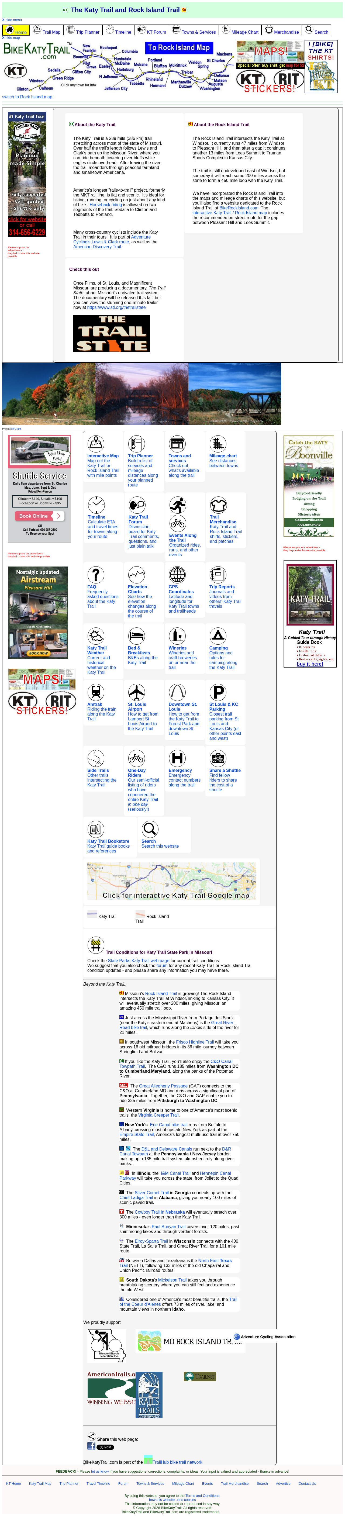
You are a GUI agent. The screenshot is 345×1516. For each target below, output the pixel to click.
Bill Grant (15, 428)
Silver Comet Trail (152, 1192)
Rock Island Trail (161, 993)
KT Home (13, 1484)
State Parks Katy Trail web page (138, 960)
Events (207, 1484)
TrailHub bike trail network (173, 1462)
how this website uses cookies (172, 1500)
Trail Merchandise (235, 1484)
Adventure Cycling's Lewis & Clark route (112, 239)
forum (162, 965)
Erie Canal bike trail (169, 1125)
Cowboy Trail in (160, 1212)
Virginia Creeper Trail (158, 1115)
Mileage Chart (183, 1484)
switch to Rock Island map (27, 97)
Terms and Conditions (202, 1496)
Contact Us (307, 1484)
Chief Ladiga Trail (136, 1197)
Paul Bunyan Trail (168, 1226)
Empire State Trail (136, 1134)
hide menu (12, 20)
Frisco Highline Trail (195, 1042)
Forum (123, 1484)
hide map (11, 38)
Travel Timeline (98, 1484)
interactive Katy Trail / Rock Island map (229, 212)
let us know (100, 1471)
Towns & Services (150, 1484)
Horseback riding (105, 204)
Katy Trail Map (40, 1484)
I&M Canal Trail (175, 1173)
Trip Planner (69, 1484)
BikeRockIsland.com (238, 208)
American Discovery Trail (97, 246)
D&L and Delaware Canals (167, 1149)
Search (262, 1484)
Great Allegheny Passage (163, 1086)
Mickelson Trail (172, 1280)
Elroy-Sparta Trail (151, 1241)
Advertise (283, 1484)
